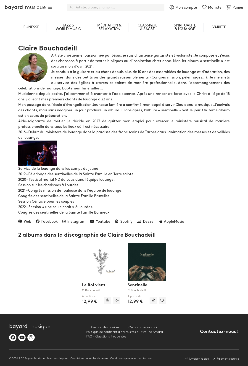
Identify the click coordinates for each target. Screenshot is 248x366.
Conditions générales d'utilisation (131, 358)
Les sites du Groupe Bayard (143, 331)
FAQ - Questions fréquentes (105, 336)
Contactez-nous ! (219, 332)
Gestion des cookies (105, 327)
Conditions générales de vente (89, 358)
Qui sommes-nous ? (143, 327)
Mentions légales (57, 358)
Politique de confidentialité (105, 331)
